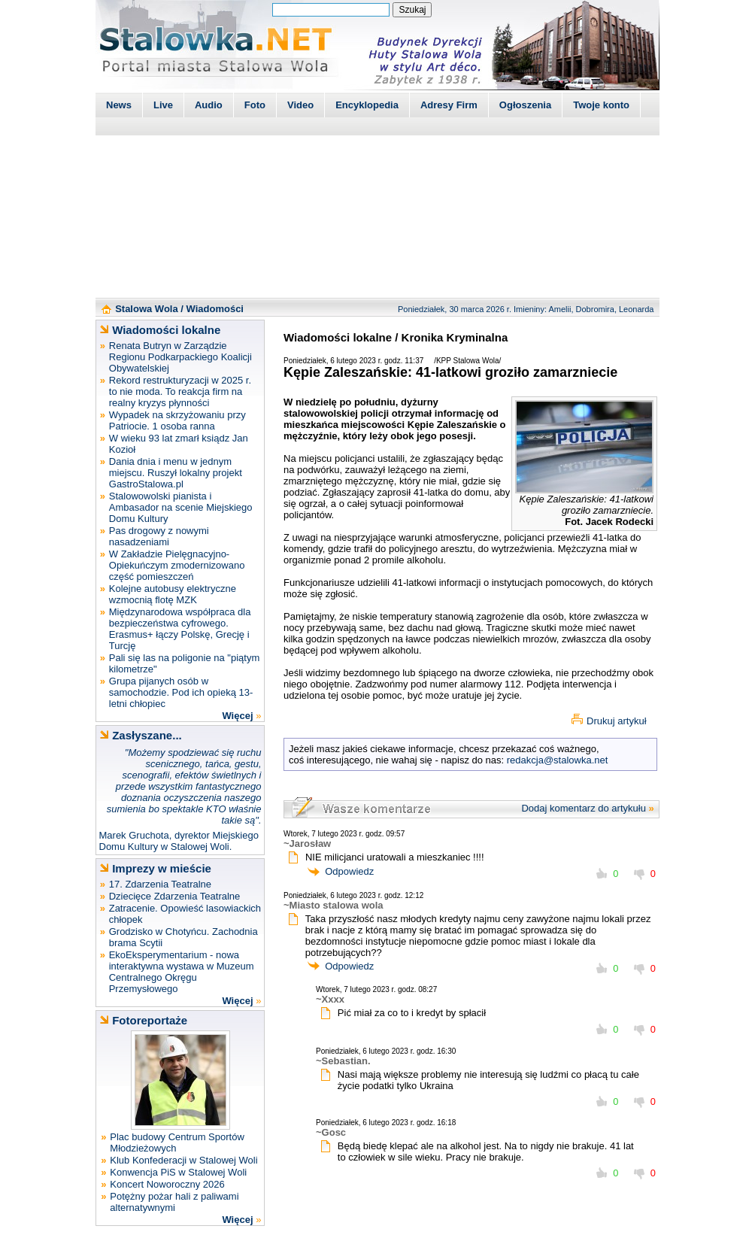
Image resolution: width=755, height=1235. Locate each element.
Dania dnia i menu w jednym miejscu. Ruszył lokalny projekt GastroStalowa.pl (175, 473)
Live (163, 105)
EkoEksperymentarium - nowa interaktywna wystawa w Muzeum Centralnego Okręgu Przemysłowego (181, 971)
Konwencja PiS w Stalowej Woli (178, 1172)
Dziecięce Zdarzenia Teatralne (175, 896)
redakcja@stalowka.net (557, 760)
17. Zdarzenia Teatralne (160, 884)
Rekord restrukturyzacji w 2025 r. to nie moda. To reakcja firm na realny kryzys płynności (180, 391)
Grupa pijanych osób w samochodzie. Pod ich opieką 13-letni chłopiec (181, 692)
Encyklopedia (367, 105)
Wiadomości (215, 308)
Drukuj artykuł (616, 721)
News (119, 105)
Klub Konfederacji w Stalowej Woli (183, 1160)
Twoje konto (601, 105)
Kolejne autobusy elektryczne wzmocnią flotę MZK (172, 594)
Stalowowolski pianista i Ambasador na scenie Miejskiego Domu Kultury (181, 507)
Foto (254, 105)
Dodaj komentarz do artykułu (583, 808)
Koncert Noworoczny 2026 (167, 1184)
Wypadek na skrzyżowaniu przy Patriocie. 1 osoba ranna (177, 420)
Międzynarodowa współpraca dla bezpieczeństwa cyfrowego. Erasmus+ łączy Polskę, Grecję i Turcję (180, 628)
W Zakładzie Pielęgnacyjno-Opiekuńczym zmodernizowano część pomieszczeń (177, 565)
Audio (209, 105)
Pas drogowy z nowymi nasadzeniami (159, 536)
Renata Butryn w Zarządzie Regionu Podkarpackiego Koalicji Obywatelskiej (180, 357)
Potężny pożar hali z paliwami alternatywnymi (174, 1202)
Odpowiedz (349, 871)
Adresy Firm (449, 105)
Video (300, 105)
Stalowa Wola (146, 308)
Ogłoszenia (525, 105)
